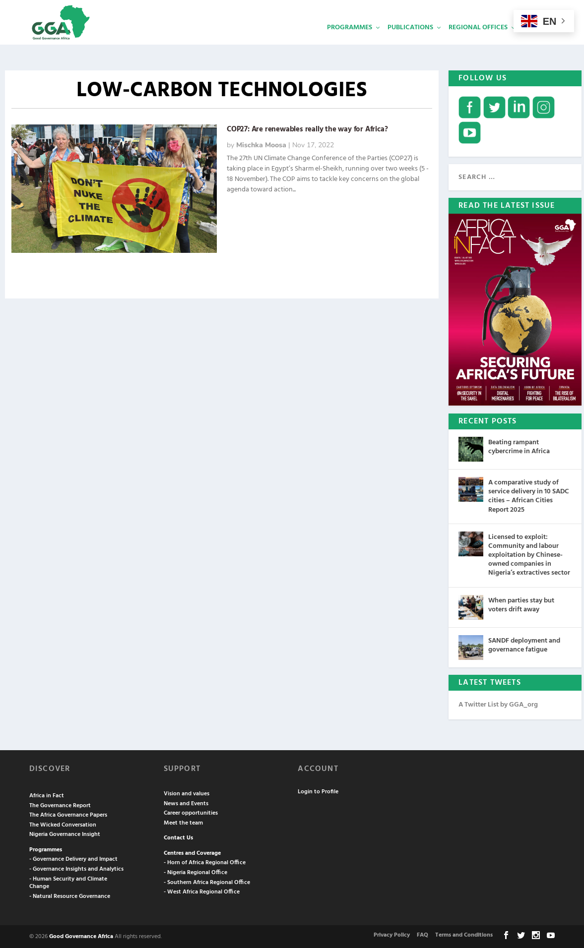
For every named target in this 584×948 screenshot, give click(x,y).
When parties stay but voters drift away (521, 604)
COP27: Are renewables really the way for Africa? (307, 128)
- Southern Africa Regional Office (207, 882)
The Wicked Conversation (62, 824)
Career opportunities (191, 812)
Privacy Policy (392, 934)
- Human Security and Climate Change (68, 882)
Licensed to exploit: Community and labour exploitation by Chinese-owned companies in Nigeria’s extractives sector (529, 554)
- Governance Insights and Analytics (76, 868)
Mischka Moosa (261, 144)
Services (537, 42)
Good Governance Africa (81, 936)
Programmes (349, 42)
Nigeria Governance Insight (64, 833)
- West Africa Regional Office (202, 891)
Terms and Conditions (464, 934)
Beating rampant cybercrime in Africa (519, 446)
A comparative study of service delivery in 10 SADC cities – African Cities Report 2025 (528, 495)
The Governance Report (60, 805)
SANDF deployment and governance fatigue (524, 644)
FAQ (422, 934)
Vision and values (186, 793)
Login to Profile (318, 791)
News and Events (186, 803)
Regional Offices (478, 42)
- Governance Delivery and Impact (73, 858)
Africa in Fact (46, 795)
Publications (410, 42)
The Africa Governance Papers (68, 814)
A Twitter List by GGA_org (498, 704)
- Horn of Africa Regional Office (205, 862)
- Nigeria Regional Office (195, 872)
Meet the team (183, 822)
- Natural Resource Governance (69, 895)
